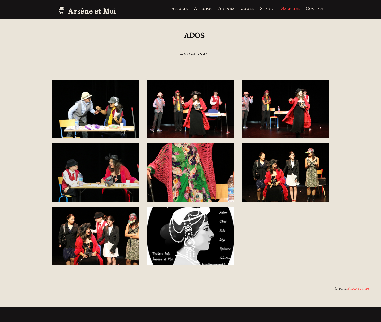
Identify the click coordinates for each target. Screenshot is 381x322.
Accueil (179, 8)
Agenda (226, 8)
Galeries (290, 8)
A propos (203, 8)
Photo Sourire (358, 288)
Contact (315, 8)
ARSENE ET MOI (88, 10)
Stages (267, 8)
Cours (247, 8)
